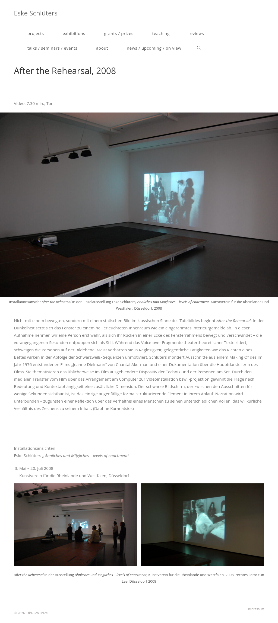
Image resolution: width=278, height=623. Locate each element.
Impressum (256, 609)
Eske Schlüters (36, 12)
